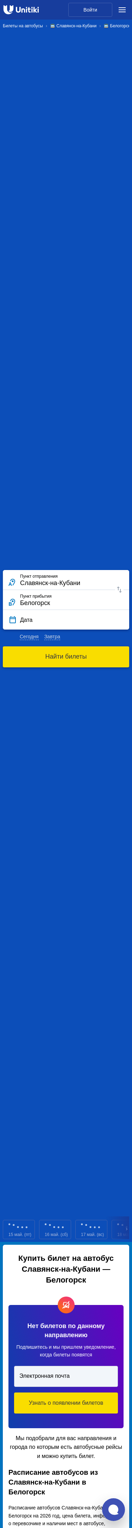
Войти (90, 10)
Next (127, 1229)
